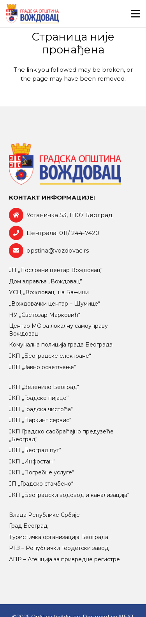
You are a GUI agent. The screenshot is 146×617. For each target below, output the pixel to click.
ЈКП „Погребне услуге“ (41, 472)
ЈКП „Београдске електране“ (50, 355)
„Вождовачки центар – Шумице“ (54, 303)
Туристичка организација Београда (58, 537)
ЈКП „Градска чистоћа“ (41, 409)
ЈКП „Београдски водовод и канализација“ (69, 495)
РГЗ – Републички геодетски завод (59, 548)
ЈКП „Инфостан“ (32, 461)
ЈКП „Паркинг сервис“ (40, 420)
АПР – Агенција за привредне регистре (64, 559)
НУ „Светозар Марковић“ (44, 314)
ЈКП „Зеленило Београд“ (44, 387)
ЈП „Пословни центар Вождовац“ (55, 270)
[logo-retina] (32, 13)
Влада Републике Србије (44, 514)
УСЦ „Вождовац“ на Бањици (49, 292)
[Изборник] (135, 13)
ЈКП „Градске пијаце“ (39, 397)
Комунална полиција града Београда (61, 344)
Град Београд (28, 525)
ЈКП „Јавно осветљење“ (42, 367)
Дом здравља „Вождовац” (45, 281)
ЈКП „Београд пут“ (35, 450)
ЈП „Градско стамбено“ (41, 483)
